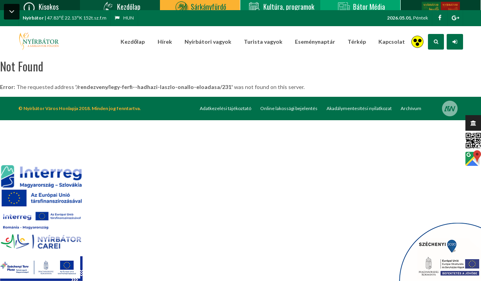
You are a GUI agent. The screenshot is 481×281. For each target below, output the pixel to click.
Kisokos (40, 5)
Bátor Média (360, 5)
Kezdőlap (120, 5)
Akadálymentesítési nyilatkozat (359, 108)
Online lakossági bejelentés (289, 108)
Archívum (411, 108)
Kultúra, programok (280, 5)
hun (124, 18)
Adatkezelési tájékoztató (225, 108)
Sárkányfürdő (200, 5)
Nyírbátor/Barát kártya (440, 5)
